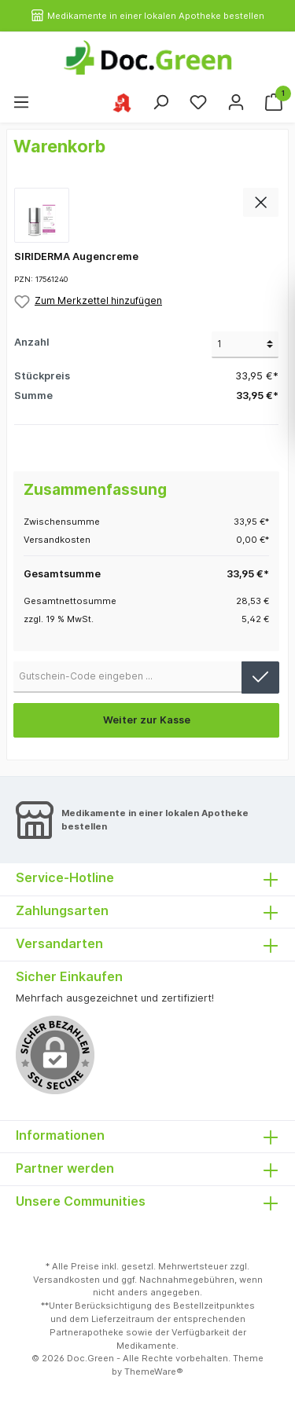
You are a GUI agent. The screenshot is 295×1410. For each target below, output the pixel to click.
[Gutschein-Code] (127, 677)
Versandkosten (66, 1279)
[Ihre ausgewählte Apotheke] (122, 102)
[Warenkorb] (274, 102)
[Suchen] (160, 102)
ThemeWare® (153, 1371)
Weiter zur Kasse (146, 720)
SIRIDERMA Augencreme (76, 256)
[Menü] (21, 102)
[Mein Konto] (236, 102)
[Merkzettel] (198, 102)
